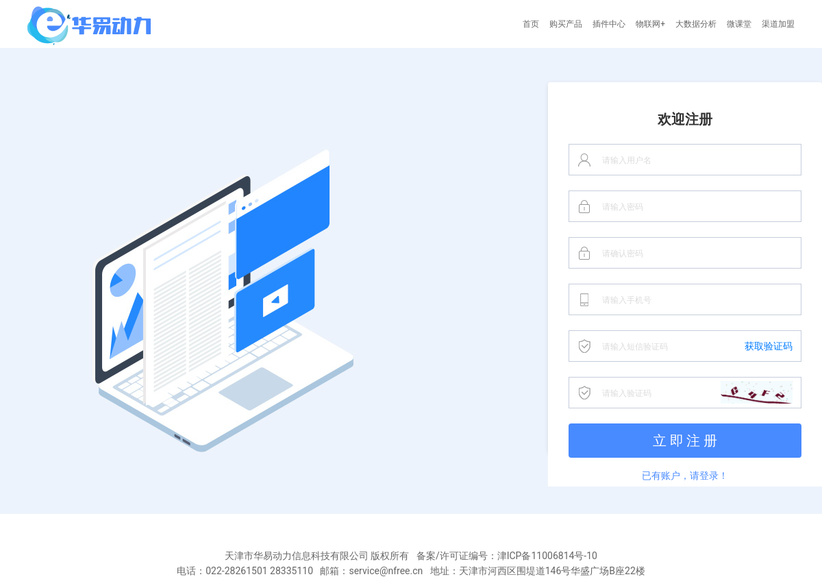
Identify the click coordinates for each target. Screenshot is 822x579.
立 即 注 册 (685, 440)
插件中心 (609, 24)
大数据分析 (696, 24)
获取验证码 (769, 346)
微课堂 (739, 24)
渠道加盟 (778, 24)
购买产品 (565, 24)
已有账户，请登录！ (685, 475)
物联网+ (650, 24)
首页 (531, 24)
